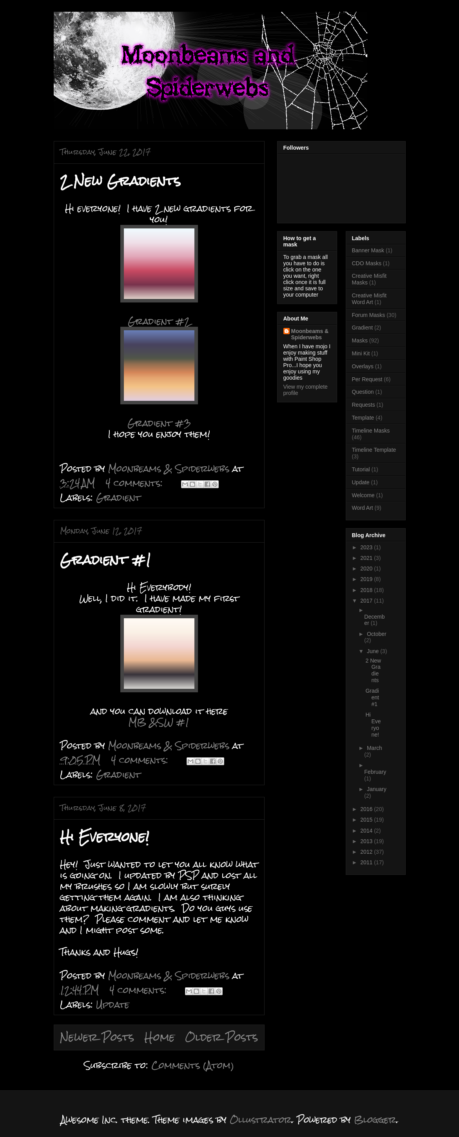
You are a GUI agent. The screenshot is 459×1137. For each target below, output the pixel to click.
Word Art (362, 508)
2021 (367, 558)
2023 (367, 547)
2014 (367, 830)
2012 (367, 852)
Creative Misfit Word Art (369, 298)
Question (363, 392)
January (376, 789)
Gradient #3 (159, 423)
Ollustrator (261, 1119)
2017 (367, 600)
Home (160, 1037)
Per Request (367, 379)
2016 (367, 809)
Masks (360, 340)
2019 (367, 579)
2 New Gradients (120, 181)
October (376, 634)
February (375, 772)
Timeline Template (374, 450)
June (373, 651)
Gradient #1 (105, 560)
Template (363, 418)
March (374, 748)
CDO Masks (366, 263)
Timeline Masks (371, 430)
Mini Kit (361, 353)
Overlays (363, 366)
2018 (367, 590)
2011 (367, 862)
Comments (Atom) (192, 1065)
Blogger (375, 1119)
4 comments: (136, 483)
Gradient (118, 497)
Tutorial (361, 469)
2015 (367, 820)
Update (112, 1004)
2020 (367, 568)
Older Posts (221, 1037)
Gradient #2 (159, 321)
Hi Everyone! (104, 837)
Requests (363, 405)
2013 (367, 841)
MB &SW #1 (159, 722)
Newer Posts (97, 1037)
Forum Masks (368, 315)
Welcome (363, 495)
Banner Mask (368, 250)
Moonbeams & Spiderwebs (310, 334)
